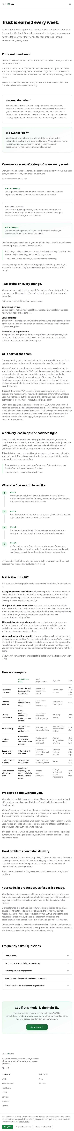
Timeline (42, 1083)
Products (5, 1101)
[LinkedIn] (3, 1068)
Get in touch (37, 1027)
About (4, 1092)
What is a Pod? (37, 955)
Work (4, 1079)
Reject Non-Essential (43, 1127)
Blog (41, 1079)
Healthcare (6, 1088)
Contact (5, 1106)
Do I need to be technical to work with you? (37, 963)
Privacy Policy (24, 1121)
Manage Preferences (23, 1127)
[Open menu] (70, 4)
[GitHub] (7, 1068)
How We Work (7, 1083)
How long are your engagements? (37, 971)
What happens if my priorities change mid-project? (37, 978)
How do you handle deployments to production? (37, 986)
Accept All (7, 1127)
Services (5, 1097)
